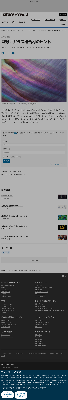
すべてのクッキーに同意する (7, 395)
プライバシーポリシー (47, 385)
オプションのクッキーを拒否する (21, 395)
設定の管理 (32, 388)
